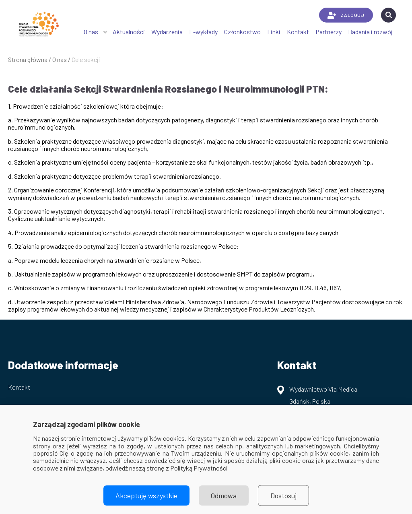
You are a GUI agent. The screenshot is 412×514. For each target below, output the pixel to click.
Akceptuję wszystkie (146, 495)
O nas (91, 31)
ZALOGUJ (346, 15)
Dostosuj (283, 495)
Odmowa (224, 495)
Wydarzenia (167, 31)
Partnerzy (328, 31)
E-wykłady (203, 31)
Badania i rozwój (370, 31)
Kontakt (298, 31)
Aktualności (129, 31)
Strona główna (27, 59)
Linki (273, 31)
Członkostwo (242, 31)
